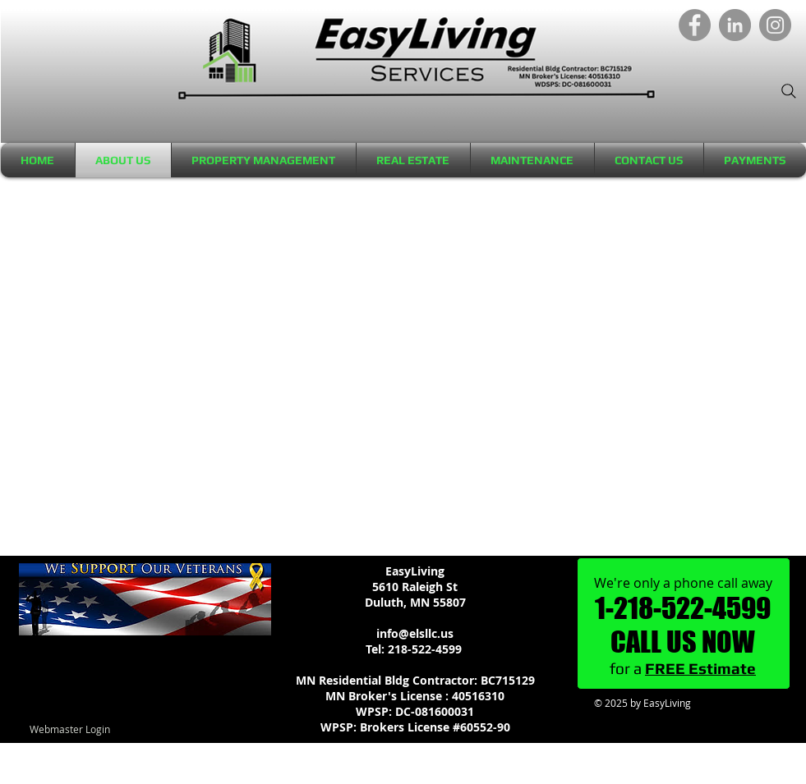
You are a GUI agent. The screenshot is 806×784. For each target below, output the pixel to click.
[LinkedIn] (735, 25)
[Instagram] (775, 25)
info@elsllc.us (415, 633)
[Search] (788, 91)
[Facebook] (695, 25)
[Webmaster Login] (70, 729)
